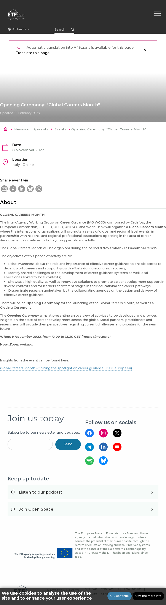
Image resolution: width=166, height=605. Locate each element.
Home (7, 129)
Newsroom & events (31, 129)
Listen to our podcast (40, 492)
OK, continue (119, 595)
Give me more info (148, 595)
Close (144, 50)
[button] (4, 188)
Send (68, 444)
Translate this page (32, 53)
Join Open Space (36, 509)
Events (60, 129)
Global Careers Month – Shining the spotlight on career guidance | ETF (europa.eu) (66, 368)
